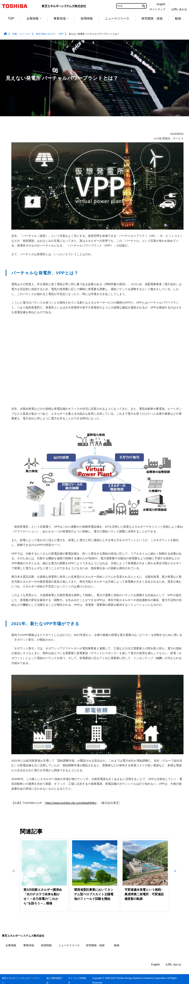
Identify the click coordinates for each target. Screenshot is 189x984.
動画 (178, 18)
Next (175, 875)
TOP (11, 18)
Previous (13, 875)
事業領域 (61, 18)
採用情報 (87, 18)
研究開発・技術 (152, 18)
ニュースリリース (117, 18)
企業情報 (33, 18)
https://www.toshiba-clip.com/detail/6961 (71, 802)
